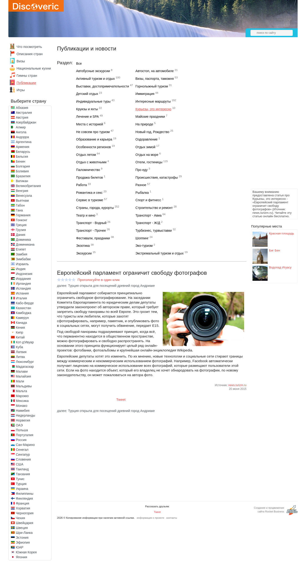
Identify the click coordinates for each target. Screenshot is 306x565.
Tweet (121, 399)
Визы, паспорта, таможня (154, 78)
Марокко (22, 396)
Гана (19, 210)
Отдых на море (146, 155)
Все (79, 63)
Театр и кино (85, 215)
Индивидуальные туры (93, 101)
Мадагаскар (25, 366)
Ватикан (22, 181)
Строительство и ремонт (154, 208)
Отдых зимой (145, 147)
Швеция (22, 528)
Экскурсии (84, 253)
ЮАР (19, 547)
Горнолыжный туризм (151, 86)
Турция (21, 484)
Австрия (22, 117)
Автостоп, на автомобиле (154, 71)
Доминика (23, 239)
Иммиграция (144, 94)
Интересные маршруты (153, 101)
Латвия (21, 352)
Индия (20, 269)
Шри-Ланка (24, 533)
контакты (171, 517)
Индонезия (24, 274)
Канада (21, 322)
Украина (22, 489)
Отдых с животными (91, 162)
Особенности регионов (93, 147)
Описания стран (30, 54)
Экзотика (83, 245)
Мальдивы (24, 386)
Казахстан (23, 308)
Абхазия (22, 108)
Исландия (23, 288)
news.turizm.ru (237, 385)
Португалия (24, 435)
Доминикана (25, 244)
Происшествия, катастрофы (156, 177)
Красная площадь (281, 233)
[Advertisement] (269, 117)
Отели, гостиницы (148, 162)
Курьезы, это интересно (153, 109)
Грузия (21, 230)
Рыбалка (142, 192)
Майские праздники (150, 116)
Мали (20, 381)
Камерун (22, 318)
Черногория (25, 513)
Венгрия (22, 191)
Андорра (22, 137)
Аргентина (23, 142)
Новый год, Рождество (152, 132)
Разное (140, 185)
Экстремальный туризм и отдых (159, 253)
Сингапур (23, 454)
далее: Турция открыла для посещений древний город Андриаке (106, 286)
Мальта (21, 391)
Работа (81, 185)
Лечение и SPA (87, 116)
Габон (20, 205)
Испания (22, 293)
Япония (21, 557)
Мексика (22, 401)
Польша (22, 430)
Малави (22, 371)
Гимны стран (27, 75)
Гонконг (21, 220)
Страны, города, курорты (95, 208)
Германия (23, 215)
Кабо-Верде (25, 303)
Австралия (24, 112)
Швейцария (24, 523)
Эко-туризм (144, 245)
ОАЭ (19, 425)
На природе (144, 124)
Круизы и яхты (87, 109)
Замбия (21, 254)
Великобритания (28, 186)
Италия (21, 298)
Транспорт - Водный (91, 223)
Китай (20, 337)
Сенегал (22, 449)
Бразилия (23, 176)
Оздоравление (146, 139)
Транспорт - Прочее (91, 230)
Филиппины (24, 493)
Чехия (20, 518)
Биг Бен (274, 250)
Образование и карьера (94, 139)
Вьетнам (22, 200)
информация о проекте (150, 517)
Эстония (22, 537)
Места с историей (89, 124)
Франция (22, 503)
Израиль (22, 264)
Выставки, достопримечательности (102, 86)
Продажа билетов (89, 177)
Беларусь (23, 152)
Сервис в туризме (89, 200)
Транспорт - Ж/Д (147, 223)
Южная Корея (26, 552)
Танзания (23, 474)
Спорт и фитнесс (148, 200)
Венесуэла (24, 195)
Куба (19, 347)
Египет (21, 249)
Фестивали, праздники (93, 238)
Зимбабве (23, 259)
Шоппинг (141, 238)
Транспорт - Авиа (148, 215)
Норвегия (23, 420)
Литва (20, 357)
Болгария (23, 166)
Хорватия (23, 508)
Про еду (141, 170)
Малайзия (23, 376)
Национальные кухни (34, 68)
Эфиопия (23, 542)
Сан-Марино (25, 445)
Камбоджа (23, 313)
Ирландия (23, 283)
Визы (21, 61)
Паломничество (88, 170)
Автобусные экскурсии (93, 71)
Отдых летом (86, 155)
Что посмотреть (29, 47)
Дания (20, 235)
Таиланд (22, 469)
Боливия (22, 171)
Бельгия (22, 156)
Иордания (23, 279)
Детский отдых (87, 94)
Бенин (20, 161)
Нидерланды (25, 415)
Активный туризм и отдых (95, 78)
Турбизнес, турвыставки (153, 230)
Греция (21, 225)
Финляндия (24, 498)
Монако (21, 406)
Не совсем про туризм (93, 132)
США (19, 464)
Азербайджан (26, 122)
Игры (21, 90)
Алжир (21, 127)
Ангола (21, 132)
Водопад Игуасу (280, 267)
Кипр (19, 332)
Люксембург (25, 362)
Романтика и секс (89, 192)
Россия (21, 440)
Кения (20, 327)
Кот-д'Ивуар (25, 342)
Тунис (20, 479)
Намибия (23, 410)
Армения (22, 147)
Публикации (26, 83)
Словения (23, 459)
